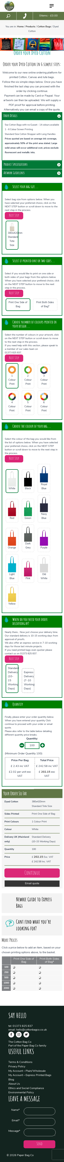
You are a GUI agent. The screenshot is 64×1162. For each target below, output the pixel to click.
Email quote (32, 886)
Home (20, 26)
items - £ (48, 16)
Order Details (10, 116)
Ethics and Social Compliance (26, 1088)
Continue (32, 875)
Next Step (14, 216)
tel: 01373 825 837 (20, 1026)
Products (30, 26)
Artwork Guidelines (14, 173)
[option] (6, 44)
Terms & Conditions (20, 1062)
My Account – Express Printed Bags (29, 1075)
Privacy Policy (16, 1066)
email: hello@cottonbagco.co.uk (27, 1029)
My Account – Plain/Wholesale (27, 1071)
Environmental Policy (21, 1092)
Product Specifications (15, 165)
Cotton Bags (44, 26)
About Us (14, 1084)
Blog (11, 1079)
